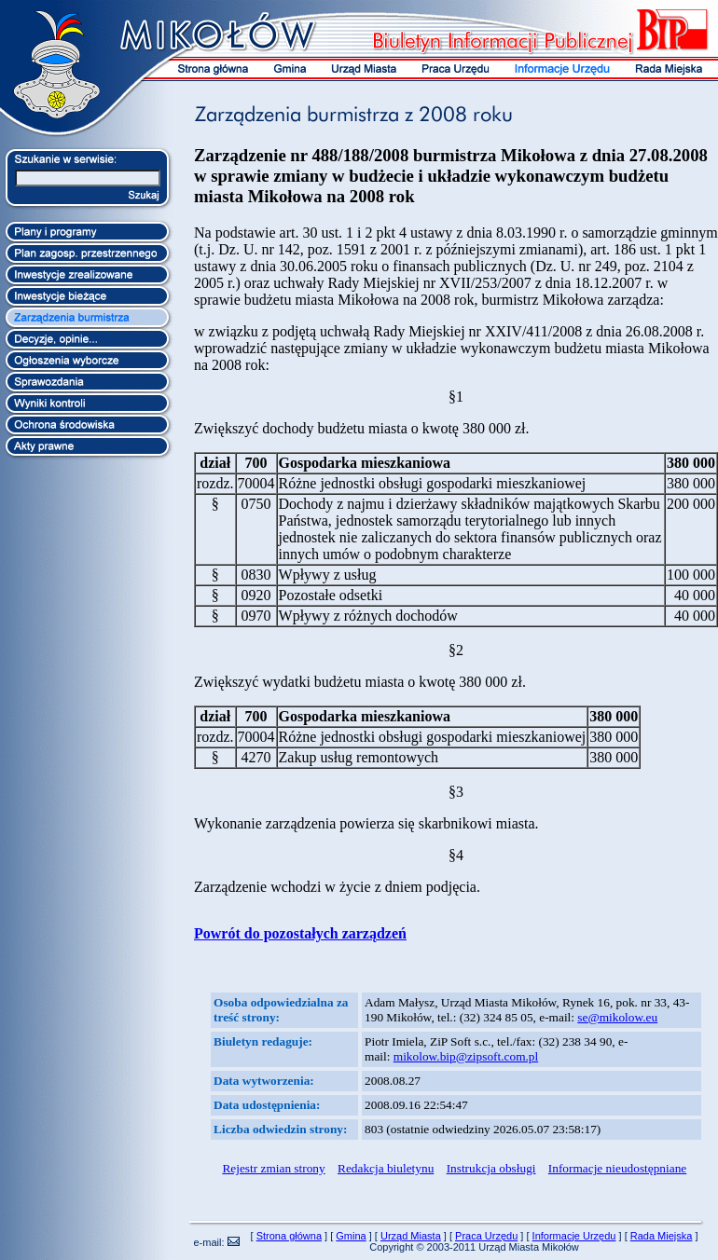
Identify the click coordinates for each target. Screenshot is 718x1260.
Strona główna (289, 1235)
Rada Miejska (661, 1235)
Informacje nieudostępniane (617, 1168)
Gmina (351, 1235)
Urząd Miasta (410, 1235)
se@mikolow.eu (617, 1017)
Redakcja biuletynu (386, 1168)
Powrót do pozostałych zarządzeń (300, 933)
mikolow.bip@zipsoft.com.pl (466, 1056)
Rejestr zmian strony (273, 1168)
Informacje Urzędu (574, 1235)
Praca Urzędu (486, 1235)
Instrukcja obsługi (491, 1168)
